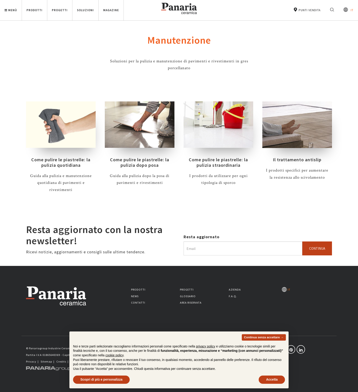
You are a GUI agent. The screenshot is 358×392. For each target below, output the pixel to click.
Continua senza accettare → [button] (264, 348)
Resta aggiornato (201, 236)
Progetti (187, 289)
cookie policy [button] (114, 366)
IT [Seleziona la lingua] (348, 9)
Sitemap (46, 361)
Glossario (188, 296)
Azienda (235, 289)
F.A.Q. (233, 296)
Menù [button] (11, 10)
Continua (317, 248)
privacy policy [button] (205, 357)
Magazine (111, 10)
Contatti (138, 302)
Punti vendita (307, 9)
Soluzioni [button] (85, 10)
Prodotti (138, 289)
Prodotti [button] (34, 10)
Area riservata (191, 302)
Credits (61, 361)
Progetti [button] (60, 10)
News (135, 296)
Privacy (31, 361)
